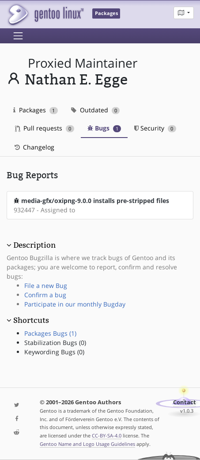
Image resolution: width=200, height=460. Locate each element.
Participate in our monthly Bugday (74, 304)
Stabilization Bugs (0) (55, 342)
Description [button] (34, 245)
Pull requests (44, 128)
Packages (35, 110)
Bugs (104, 128)
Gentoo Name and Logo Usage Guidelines (87, 444)
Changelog (33, 147)
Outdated (95, 110)
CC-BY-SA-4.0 (106, 435)
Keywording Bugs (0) (54, 352)
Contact (184, 402)
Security (155, 128)
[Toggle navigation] (18, 35)
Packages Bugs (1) (50, 333)
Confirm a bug (45, 295)
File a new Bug (45, 285)
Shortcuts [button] (31, 320)
